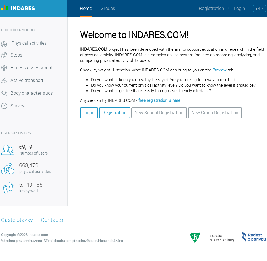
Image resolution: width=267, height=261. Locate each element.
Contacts (52, 219)
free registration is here (159, 100)
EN (257, 8)
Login (239, 8)
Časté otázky (17, 219)
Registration (211, 8)
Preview (219, 70)
